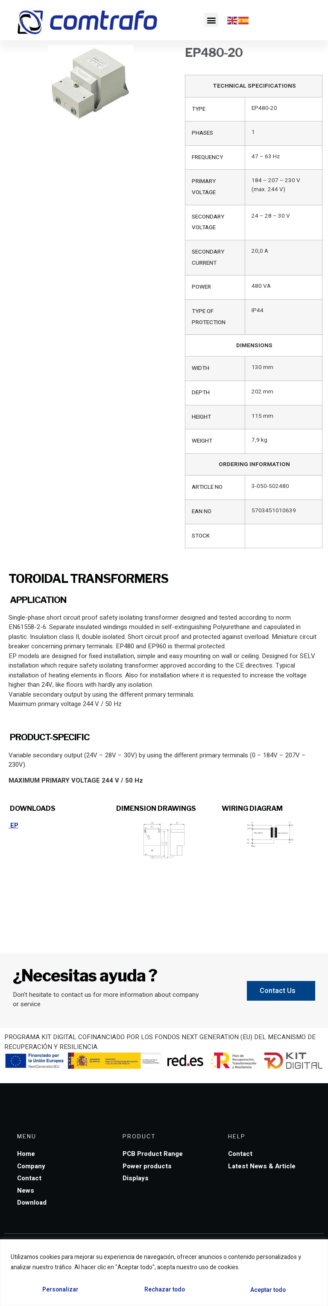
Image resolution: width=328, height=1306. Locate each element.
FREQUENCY (207, 157)
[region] (164, 1273)
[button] (211, 20)
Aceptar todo (268, 1289)
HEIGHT (201, 417)
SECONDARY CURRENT (208, 257)
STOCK (201, 536)
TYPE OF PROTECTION (209, 317)
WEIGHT (202, 441)
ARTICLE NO (207, 487)
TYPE (198, 109)
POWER (201, 287)
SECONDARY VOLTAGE (208, 222)
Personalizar (59, 1289)
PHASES (202, 133)
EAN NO (201, 511)
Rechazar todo (164, 1289)
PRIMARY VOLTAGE (204, 187)
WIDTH (200, 368)
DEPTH (201, 392)
